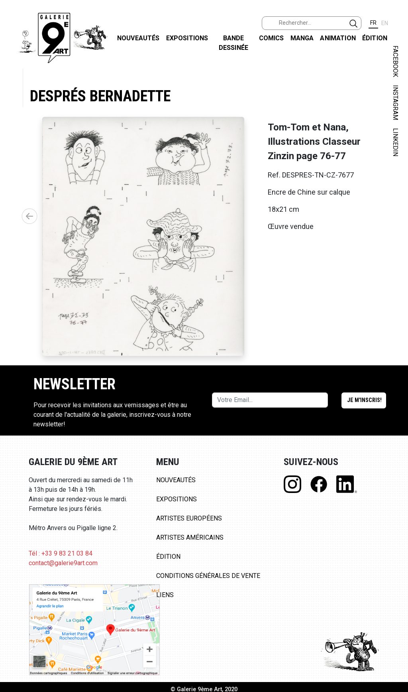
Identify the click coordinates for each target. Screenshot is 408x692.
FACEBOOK (395, 61)
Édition (374, 38)
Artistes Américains (190, 537)
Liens (165, 595)
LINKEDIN (395, 142)
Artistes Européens (189, 518)
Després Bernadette (100, 96)
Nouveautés (138, 38)
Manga (302, 38)
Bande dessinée (233, 42)
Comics (271, 38)
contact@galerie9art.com (63, 563)
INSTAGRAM (395, 102)
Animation (337, 38)
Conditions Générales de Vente (208, 576)
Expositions (187, 38)
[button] (29, 216)
